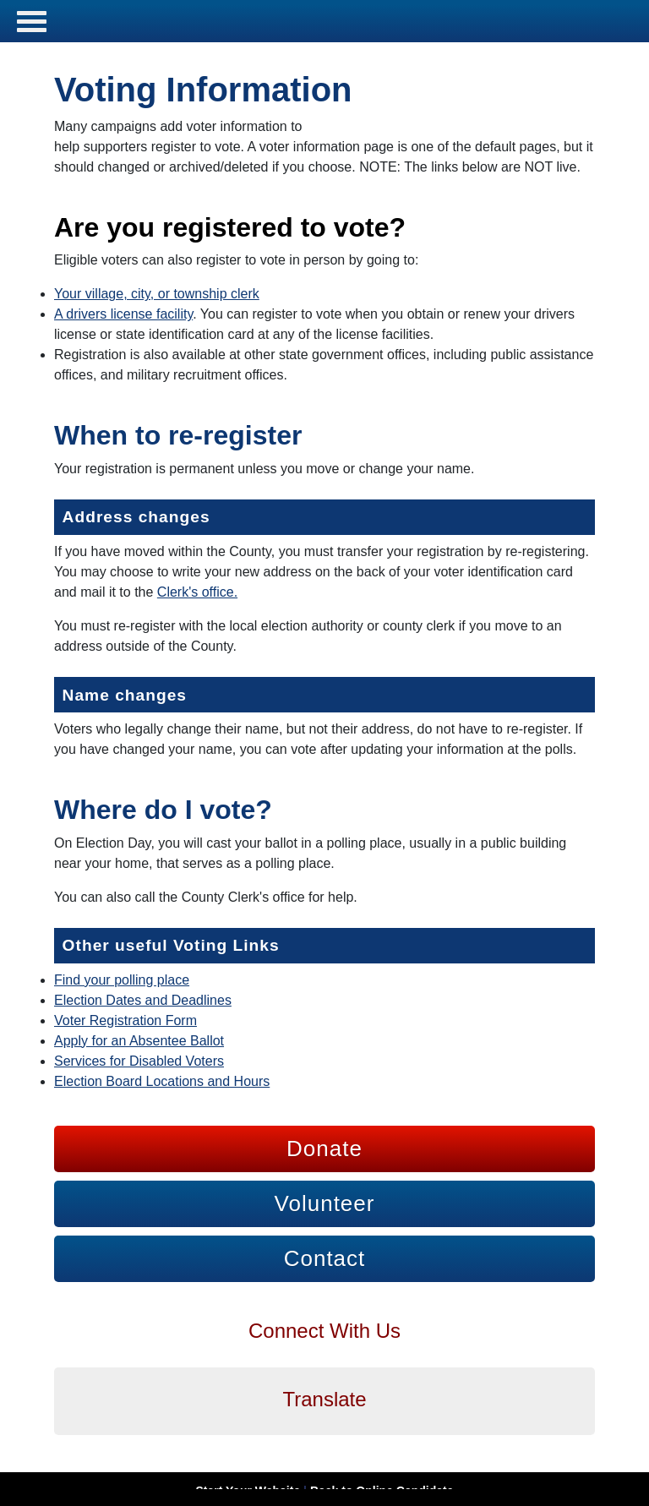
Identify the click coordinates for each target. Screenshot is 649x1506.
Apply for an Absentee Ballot (139, 1041)
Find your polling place (121, 980)
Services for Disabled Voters (139, 1061)
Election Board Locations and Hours (162, 1081)
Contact (325, 1258)
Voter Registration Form (125, 1020)
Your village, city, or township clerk (156, 293)
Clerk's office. (197, 592)
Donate (324, 1148)
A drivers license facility (123, 314)
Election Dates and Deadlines (143, 1000)
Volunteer (325, 1203)
